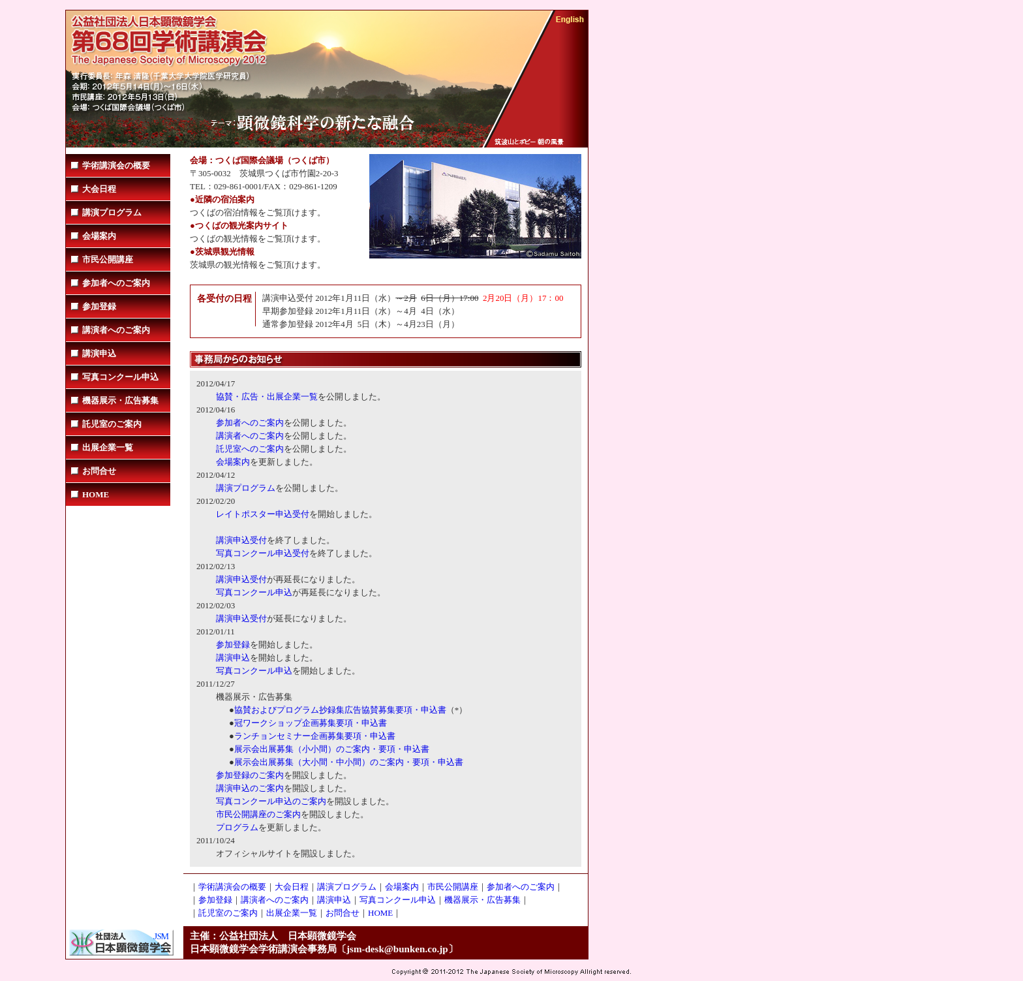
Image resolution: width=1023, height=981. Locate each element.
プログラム (237, 827)
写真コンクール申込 (120, 377)
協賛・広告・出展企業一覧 (267, 396)
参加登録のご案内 (250, 775)
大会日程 (99, 189)
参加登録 (99, 306)
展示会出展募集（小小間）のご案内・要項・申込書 (331, 749)
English (570, 20)
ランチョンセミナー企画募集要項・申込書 (314, 736)
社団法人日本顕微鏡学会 (121, 942)
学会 (173, 30)
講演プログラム (112, 212)
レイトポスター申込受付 (262, 514)
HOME (95, 494)
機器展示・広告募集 (120, 400)
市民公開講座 (107, 259)
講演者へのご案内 (116, 330)
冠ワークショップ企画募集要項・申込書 (310, 723)
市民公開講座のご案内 (258, 814)
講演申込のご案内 (250, 788)
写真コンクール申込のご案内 (271, 801)
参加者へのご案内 (116, 283)
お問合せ (99, 471)
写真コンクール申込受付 (262, 553)
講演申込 (99, 353)
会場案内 (99, 236)
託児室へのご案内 (250, 449)
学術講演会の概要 (116, 165)
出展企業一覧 (107, 447)
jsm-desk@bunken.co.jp (397, 949)
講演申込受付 (241, 540)
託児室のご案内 (112, 424)
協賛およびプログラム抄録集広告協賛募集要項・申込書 (340, 710)
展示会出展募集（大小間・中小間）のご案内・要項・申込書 (348, 762)
